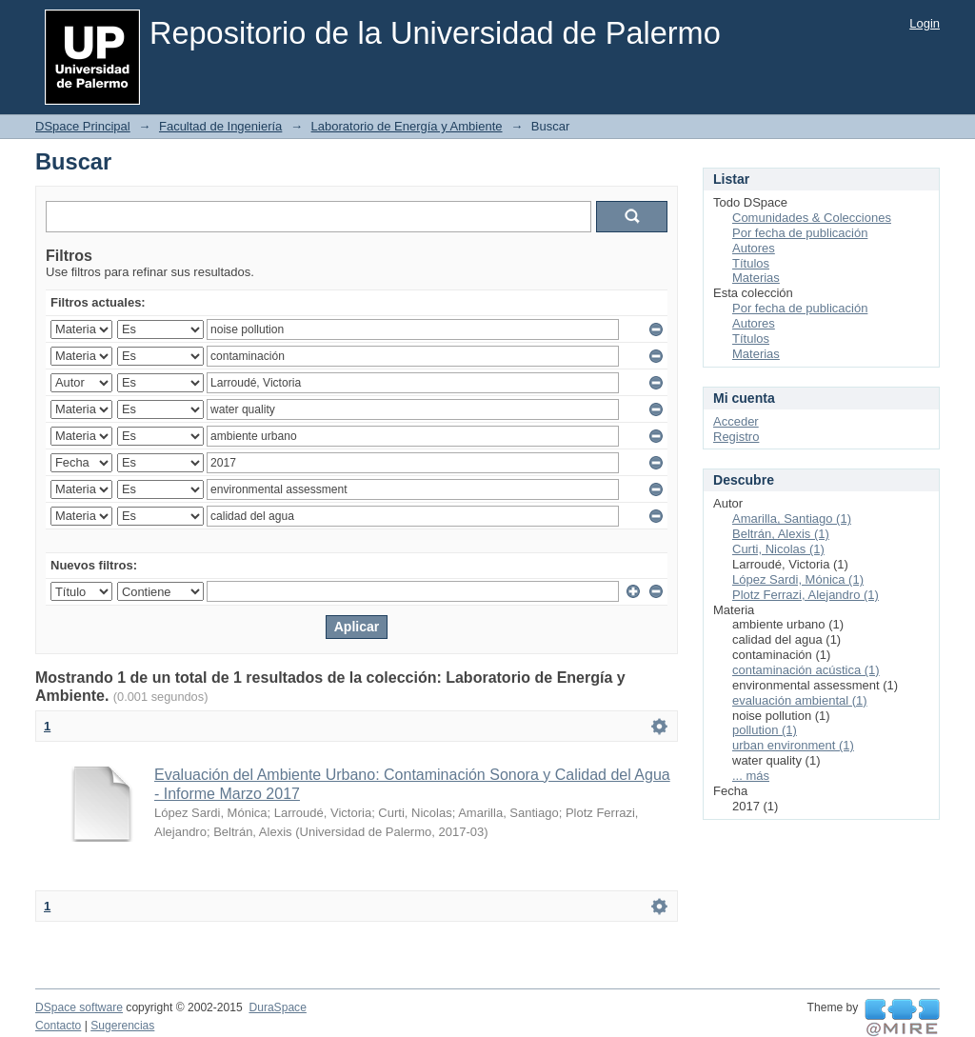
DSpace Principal (82, 126)
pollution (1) (764, 730)
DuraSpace (277, 1007)
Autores (753, 248)
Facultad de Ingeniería (220, 126)
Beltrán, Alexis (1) (780, 534)
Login (924, 23)
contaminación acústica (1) (806, 670)
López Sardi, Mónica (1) (798, 579)
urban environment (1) (793, 745)
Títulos (750, 263)
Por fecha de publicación (799, 233)
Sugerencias (122, 1025)
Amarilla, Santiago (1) (791, 518)
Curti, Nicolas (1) (778, 549)
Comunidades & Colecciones (811, 217)
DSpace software (79, 1007)
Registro (736, 436)
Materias (756, 277)
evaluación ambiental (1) (799, 700)
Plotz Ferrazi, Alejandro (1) (805, 595)
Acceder (736, 421)
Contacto (58, 1025)
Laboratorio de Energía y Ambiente (407, 126)
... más (750, 775)
